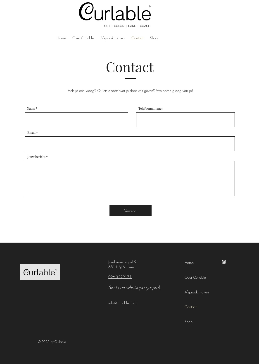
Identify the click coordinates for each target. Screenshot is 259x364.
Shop (188, 321)
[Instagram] (223, 261)
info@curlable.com (122, 302)
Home (189, 262)
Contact (190, 306)
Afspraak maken (197, 292)
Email (31, 132)
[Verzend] (130, 210)
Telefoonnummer (150, 108)
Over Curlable (195, 277)
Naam (31, 108)
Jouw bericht (36, 156)
